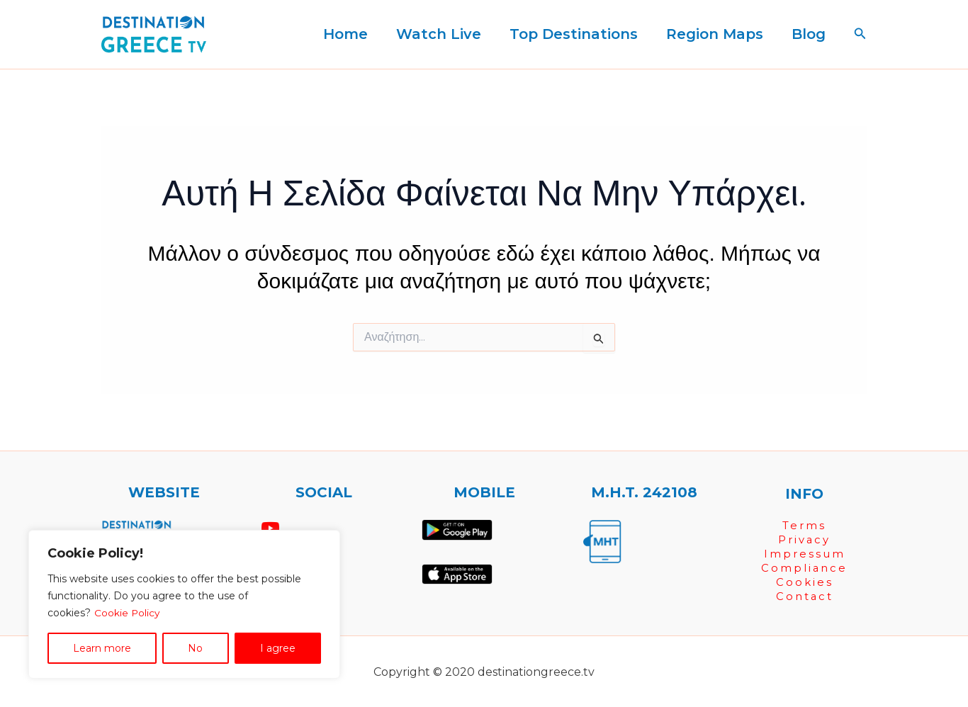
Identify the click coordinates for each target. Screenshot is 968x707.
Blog (809, 34)
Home (345, 34)
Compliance (804, 568)
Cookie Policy (127, 612)
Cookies (804, 582)
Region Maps (714, 34)
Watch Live (438, 34)
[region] (184, 604)
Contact (804, 596)
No (195, 648)
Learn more (102, 648)
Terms (804, 525)
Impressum (804, 553)
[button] (860, 34)
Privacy (804, 539)
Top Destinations (574, 34)
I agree (278, 648)
